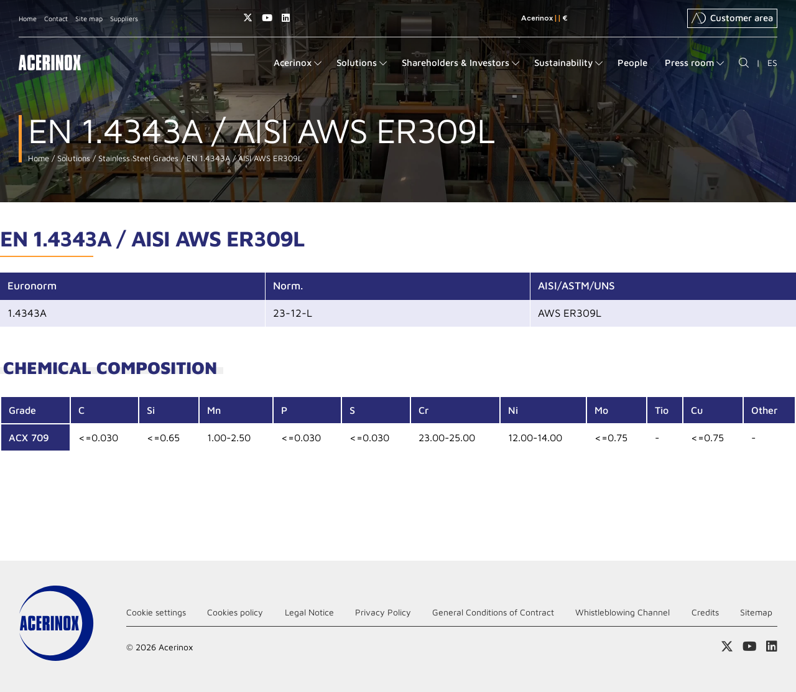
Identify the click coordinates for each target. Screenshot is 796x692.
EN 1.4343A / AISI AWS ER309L (243, 158)
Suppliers (124, 18)
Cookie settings (156, 612)
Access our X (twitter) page (247, 17)
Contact (56, 18)
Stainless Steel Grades (137, 158)
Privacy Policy (383, 612)
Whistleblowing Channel (622, 612)
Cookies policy (235, 612)
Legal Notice (309, 612)
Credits (705, 612)
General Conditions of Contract (493, 612)
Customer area (732, 18)
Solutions (72, 158)
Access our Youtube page (267, 17)
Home (28, 18)
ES (772, 62)
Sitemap (756, 612)
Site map (89, 18)
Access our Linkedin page (286, 17)
